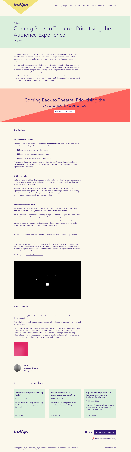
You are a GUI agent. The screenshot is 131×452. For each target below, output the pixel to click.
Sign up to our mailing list (105, 432)
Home (56, 6)
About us (101, 6)
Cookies (40, 449)
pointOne (17, 65)
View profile (28, 371)
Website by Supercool (109, 447)
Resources (85, 6)
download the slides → (34, 255)
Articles (17, 23)
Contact (109, 6)
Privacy (15, 449)
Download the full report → (64, 111)
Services (77, 6)
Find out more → (55, 337)
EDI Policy (21, 449)
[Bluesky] (86, 432)
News (94, 6)
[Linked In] (90, 432)
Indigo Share (66, 6)
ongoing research (23, 54)
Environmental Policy (31, 449)
